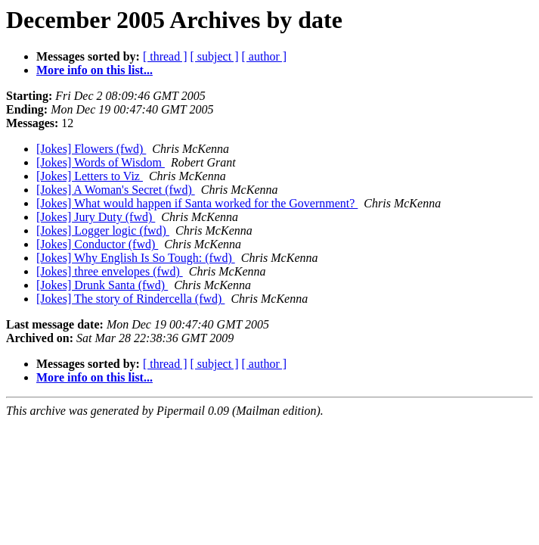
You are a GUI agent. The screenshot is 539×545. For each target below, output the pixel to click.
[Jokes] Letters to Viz (89, 176)
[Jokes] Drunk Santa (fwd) (102, 285)
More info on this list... (94, 70)
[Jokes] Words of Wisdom (100, 162)
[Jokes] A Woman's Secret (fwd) (115, 189)
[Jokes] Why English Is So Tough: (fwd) (135, 257)
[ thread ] (165, 56)
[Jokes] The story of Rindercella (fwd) (130, 298)
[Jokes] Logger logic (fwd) (102, 230)
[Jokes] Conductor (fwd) (97, 244)
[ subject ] (215, 56)
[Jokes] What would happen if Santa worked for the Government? (197, 203)
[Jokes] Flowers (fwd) (91, 148)
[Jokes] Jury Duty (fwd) (95, 216)
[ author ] (264, 56)
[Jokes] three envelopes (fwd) (109, 271)
